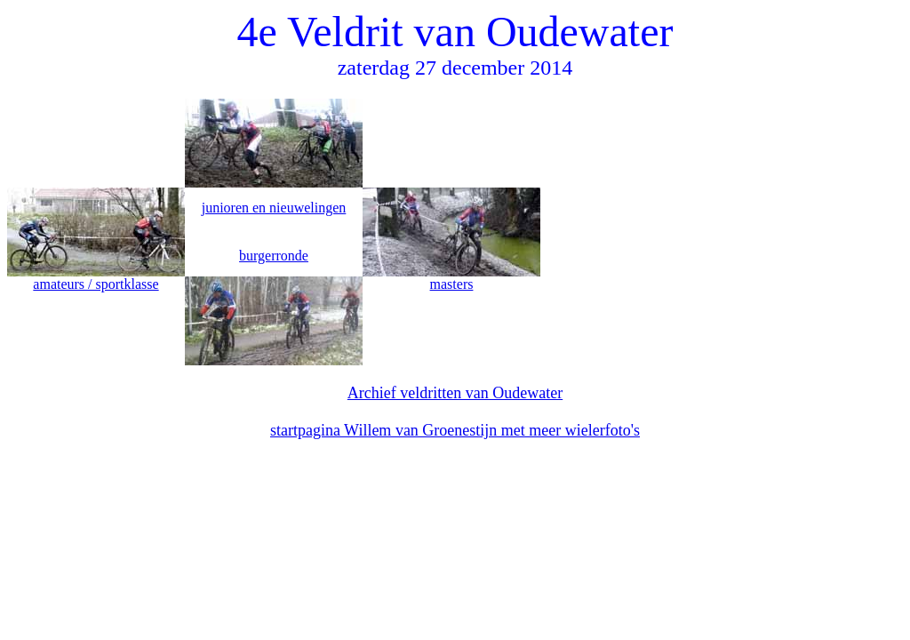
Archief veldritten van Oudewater (455, 393)
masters (452, 284)
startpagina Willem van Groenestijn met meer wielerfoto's (455, 430)
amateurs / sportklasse (95, 284)
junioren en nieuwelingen (274, 207)
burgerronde (273, 255)
